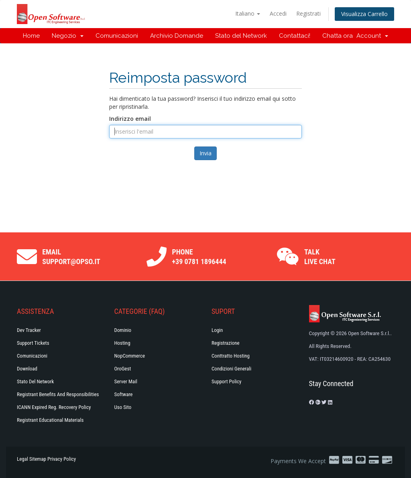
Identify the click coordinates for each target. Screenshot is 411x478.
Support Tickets (33, 343)
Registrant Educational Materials (50, 420)
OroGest (122, 369)
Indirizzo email (130, 118)
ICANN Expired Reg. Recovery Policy (54, 407)
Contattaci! (294, 35)
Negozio (67, 35)
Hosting (122, 343)
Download (27, 369)
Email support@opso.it (71, 257)
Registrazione (226, 343)
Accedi (278, 13)
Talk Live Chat (320, 257)
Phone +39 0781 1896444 (199, 257)
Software (123, 394)
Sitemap (37, 459)
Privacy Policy (61, 459)
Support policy (227, 381)
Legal (22, 459)
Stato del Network (241, 35)
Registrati (308, 13)
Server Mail (125, 381)
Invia (205, 153)
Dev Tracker (29, 330)
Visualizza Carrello (364, 14)
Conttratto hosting (231, 356)
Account (372, 35)
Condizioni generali (231, 369)
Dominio (123, 330)
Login (217, 330)
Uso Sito (123, 407)
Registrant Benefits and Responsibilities (58, 394)
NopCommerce (129, 356)
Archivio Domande (176, 35)
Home (31, 35)
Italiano (247, 13)
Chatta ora (337, 35)
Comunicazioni (117, 35)
